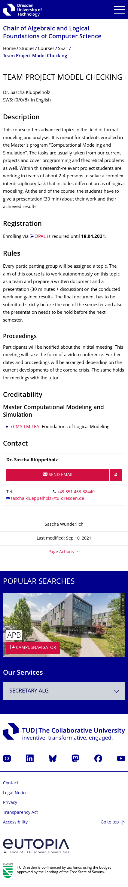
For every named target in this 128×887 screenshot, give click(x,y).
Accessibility (15, 822)
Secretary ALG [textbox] (29, 691)
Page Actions (61, 552)
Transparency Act (20, 813)
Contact (10, 783)
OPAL (40, 237)
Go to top (110, 822)
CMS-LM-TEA (26, 427)
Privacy (10, 803)
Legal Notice (15, 793)
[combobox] (64, 691)
